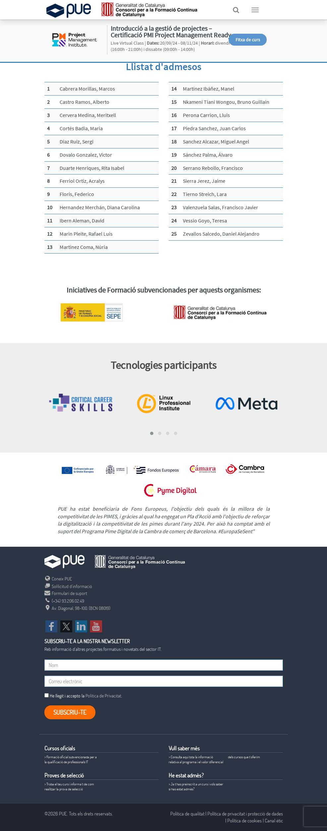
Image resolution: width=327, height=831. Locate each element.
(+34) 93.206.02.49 (64, 601)
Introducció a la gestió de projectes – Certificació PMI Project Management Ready (171, 31)
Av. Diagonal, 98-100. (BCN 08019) (77, 608)
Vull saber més (184, 748)
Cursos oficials (59, 748)
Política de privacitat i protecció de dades (245, 813)
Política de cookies (244, 820)
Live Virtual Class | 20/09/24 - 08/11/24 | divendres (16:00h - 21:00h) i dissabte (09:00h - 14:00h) (173, 46)
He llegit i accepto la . (83, 695)
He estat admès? (186, 775)
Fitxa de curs (248, 40)
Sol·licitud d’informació (68, 586)
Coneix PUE (58, 578)
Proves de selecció (64, 775)
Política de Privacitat (103, 695)
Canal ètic (274, 820)
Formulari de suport (65, 593)
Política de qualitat (187, 813)
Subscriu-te (69, 712)
